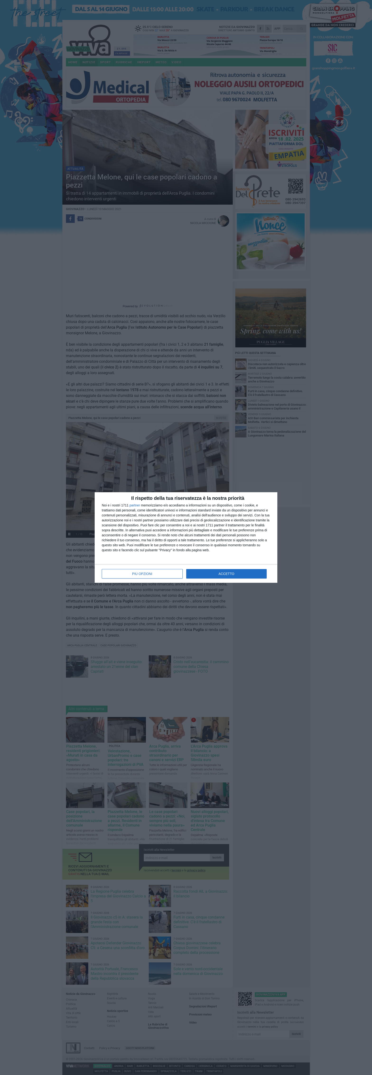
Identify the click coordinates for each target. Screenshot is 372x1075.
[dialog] (186, 537)
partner (135, 505)
